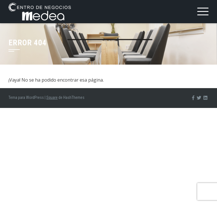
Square (52, 97)
